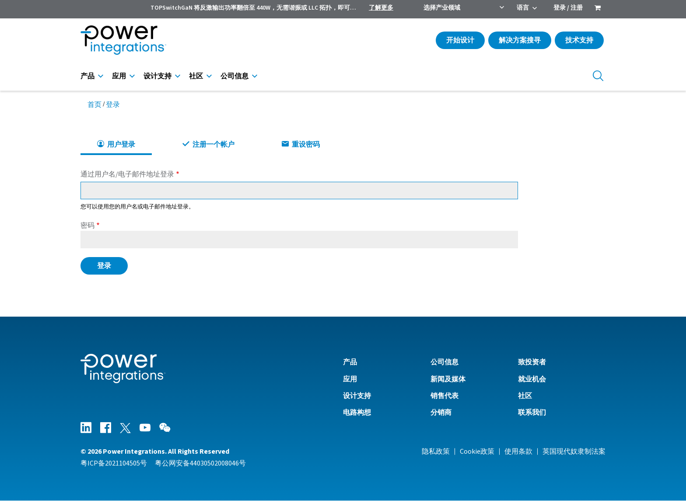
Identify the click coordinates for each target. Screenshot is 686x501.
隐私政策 (436, 451)
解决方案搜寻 (520, 40)
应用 (119, 76)
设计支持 (158, 76)
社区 (196, 76)
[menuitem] (598, 9)
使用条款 (518, 451)
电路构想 (357, 412)
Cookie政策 (477, 451)
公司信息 (234, 76)
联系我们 (532, 412)
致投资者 (532, 362)
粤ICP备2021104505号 (113, 463)
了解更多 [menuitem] (381, 8)
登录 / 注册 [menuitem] (568, 8)
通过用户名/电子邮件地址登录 (127, 174)
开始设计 (460, 40)
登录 (113, 104)
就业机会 (532, 379)
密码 (87, 225)
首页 (95, 104)
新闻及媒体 (448, 379)
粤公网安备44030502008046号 (200, 463)
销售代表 (444, 396)
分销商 (441, 412)
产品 (87, 76)
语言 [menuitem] (523, 8)
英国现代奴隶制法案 (574, 451)
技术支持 (579, 40)
